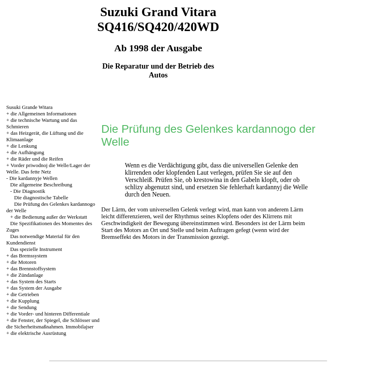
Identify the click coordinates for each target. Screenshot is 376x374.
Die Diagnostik (29, 191)
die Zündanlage (26, 275)
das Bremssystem (28, 256)
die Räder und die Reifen (36, 159)
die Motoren (23, 262)
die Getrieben (24, 294)
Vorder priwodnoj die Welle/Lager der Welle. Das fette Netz (48, 168)
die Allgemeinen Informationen (43, 114)
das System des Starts (33, 281)
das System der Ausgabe (36, 288)
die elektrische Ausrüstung (38, 333)
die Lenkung (23, 146)
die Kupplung (24, 301)
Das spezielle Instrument (36, 249)
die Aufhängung (27, 152)
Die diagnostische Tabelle (41, 197)
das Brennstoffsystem (33, 268)
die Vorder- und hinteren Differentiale (50, 314)
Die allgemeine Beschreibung (41, 185)
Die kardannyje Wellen (33, 178)
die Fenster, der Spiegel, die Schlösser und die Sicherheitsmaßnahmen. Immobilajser (53, 323)
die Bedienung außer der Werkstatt (51, 217)
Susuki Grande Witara (29, 107)
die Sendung (23, 307)
